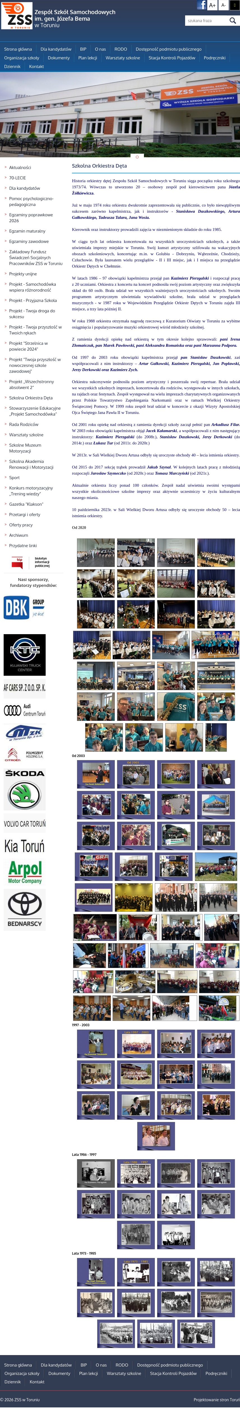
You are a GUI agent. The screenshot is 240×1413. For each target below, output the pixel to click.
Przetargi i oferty (24, 514)
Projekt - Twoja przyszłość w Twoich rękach (35, 330)
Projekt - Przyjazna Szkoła (33, 300)
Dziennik (12, 66)
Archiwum (18, 535)
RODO (121, 49)
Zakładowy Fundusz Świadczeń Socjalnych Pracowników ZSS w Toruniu (35, 257)
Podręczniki (214, 57)
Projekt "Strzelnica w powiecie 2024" (28, 346)
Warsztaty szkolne (123, 57)
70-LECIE (17, 178)
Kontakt (36, 66)
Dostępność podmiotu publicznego (169, 49)
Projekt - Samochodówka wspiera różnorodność (32, 287)
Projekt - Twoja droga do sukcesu (32, 313)
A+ (212, 5)
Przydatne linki (23, 545)
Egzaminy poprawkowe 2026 (31, 217)
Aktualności (20, 167)
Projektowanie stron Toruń (217, 1399)
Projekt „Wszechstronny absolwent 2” (31, 384)
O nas (100, 49)
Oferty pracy (21, 525)
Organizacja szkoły (21, 57)
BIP (83, 49)
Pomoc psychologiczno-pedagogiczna (31, 201)
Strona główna (18, 49)
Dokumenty (59, 57)
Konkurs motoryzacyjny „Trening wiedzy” (31, 490)
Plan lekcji (87, 57)
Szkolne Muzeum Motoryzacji (25, 448)
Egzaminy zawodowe (29, 241)
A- (224, 5)
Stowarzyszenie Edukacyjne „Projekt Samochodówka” (35, 411)
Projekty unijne (23, 273)
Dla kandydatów (56, 49)
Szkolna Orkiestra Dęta (31, 397)
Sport (14, 477)
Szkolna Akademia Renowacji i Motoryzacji (31, 464)
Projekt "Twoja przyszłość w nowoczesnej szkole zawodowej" (35, 365)
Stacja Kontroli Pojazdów (172, 57)
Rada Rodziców (23, 424)
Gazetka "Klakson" (26, 504)
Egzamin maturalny (27, 231)
